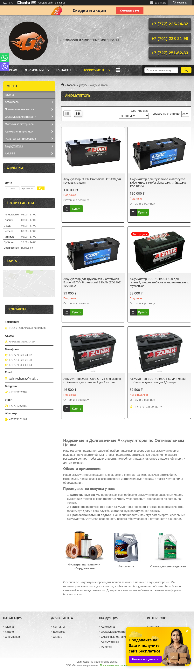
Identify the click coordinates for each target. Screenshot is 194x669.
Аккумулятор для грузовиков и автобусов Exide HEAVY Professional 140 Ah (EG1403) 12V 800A (92, 282)
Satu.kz (113, 661)
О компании (34, 70)
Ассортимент (93, 70)
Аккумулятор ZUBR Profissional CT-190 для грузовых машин (92, 180)
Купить (76, 208)
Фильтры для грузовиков (20, 138)
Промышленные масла (19, 109)
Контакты (63, 70)
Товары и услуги (77, 85)
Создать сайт (45, 2)
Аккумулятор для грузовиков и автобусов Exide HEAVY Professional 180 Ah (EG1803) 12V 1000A (159, 182)
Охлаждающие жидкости (20, 116)
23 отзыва (160, 2)
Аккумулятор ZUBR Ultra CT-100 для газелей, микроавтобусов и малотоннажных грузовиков (159, 282)
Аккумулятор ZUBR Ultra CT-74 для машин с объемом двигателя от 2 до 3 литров (92, 380)
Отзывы (154, 626)
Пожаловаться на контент (114, 665)
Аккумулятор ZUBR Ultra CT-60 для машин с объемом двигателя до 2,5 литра (158, 380)
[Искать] (186, 70)
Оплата (57, 636)
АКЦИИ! (10, 153)
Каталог (10, 631)
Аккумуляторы (14, 146)
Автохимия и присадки (19, 131)
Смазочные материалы (19, 124)
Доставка (59, 631)
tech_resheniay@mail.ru (23, 378)
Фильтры (106, 646)
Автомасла (12, 102)
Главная (10, 70)
